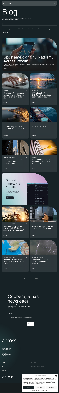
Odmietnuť (40, 387)
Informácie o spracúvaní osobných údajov (39, 390)
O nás (3, 362)
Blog (3, 366)
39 (30, 278)
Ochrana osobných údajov (27, 317)
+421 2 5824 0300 (6, 348)
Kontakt (4, 370)
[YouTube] (9, 377)
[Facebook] (5, 377)
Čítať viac (6, 68)
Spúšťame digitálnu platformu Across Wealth (29, 59)
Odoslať (30, 323)
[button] (56, 375)
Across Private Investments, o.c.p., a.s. (12, 352)
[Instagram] (3, 377)
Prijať (28, 387)
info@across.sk (6, 349)
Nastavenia (51, 387)
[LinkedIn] (12, 377)
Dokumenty (33, 362)
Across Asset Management (37, 366)
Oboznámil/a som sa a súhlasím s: (21, 317)
